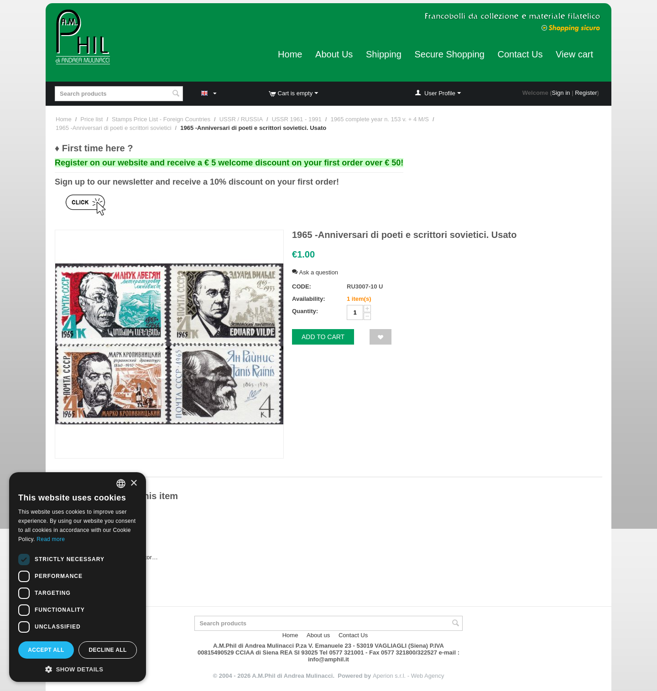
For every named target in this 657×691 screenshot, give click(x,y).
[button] (77, 669)
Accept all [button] (46, 650)
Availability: (308, 298)
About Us (334, 54)
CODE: (301, 286)
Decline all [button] (107, 650)
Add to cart (323, 336)
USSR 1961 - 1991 (297, 119)
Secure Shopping (449, 54)
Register (586, 92)
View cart (574, 54)
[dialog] (77, 577)
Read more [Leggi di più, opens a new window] (50, 539)
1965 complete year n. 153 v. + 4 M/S (379, 119)
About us (318, 635)
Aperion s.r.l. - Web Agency (408, 675)
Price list (91, 119)
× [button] (133, 483)
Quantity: (305, 311)
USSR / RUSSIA (241, 119)
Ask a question (315, 272)
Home (290, 54)
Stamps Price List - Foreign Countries (161, 119)
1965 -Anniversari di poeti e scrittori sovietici (114, 127)
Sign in (561, 92)
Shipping (384, 54)
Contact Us (520, 54)
